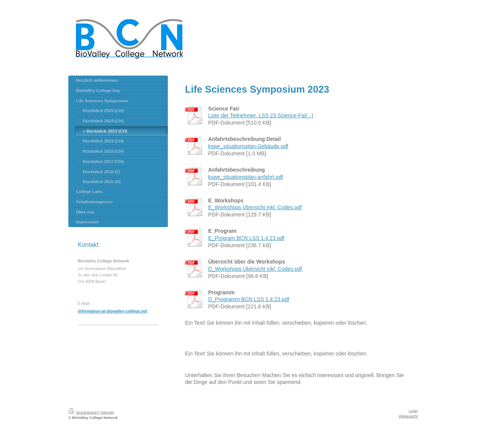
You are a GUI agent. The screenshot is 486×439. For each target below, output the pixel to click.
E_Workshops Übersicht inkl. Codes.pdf (254, 207)
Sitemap (107, 412)
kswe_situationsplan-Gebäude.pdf (248, 146)
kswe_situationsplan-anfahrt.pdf (245, 177)
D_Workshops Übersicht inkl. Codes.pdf (255, 269)
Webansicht (408, 416)
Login (413, 411)
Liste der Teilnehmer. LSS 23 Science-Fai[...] (260, 115)
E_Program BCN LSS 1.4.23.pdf (246, 238)
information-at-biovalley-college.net (112, 311)
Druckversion (83, 412)
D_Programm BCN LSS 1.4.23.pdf (248, 299)
